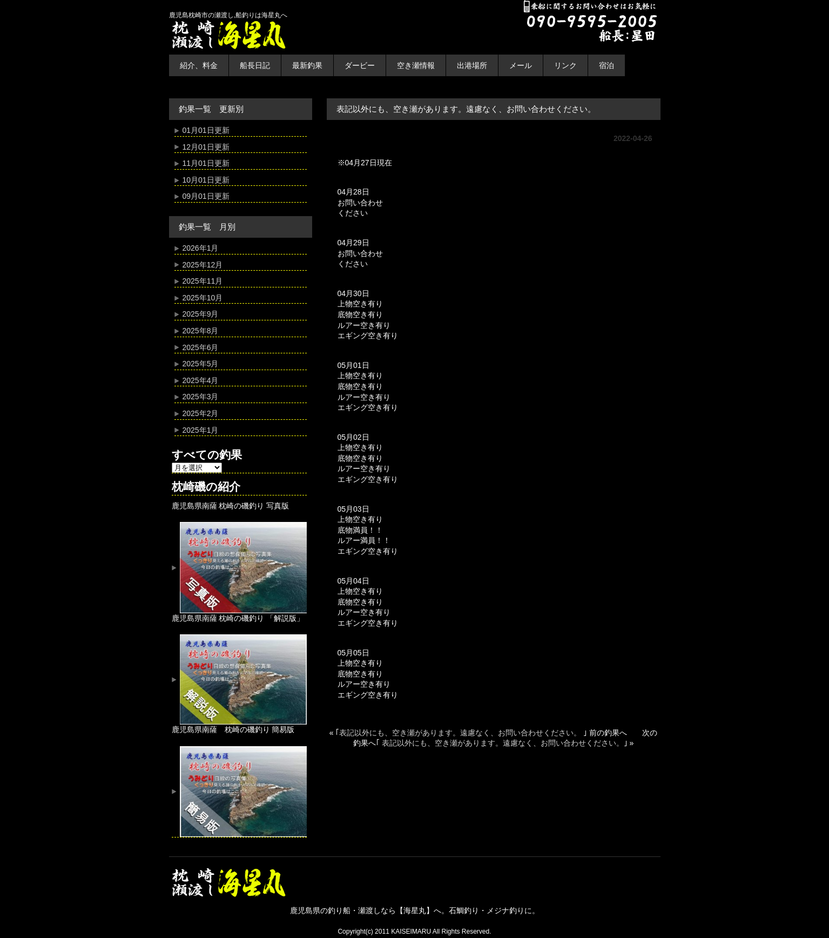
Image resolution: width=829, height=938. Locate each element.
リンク (565, 65)
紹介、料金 (199, 65)
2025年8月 (201, 330)
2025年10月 (203, 297)
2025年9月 (201, 314)
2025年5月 (201, 363)
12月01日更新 (206, 147)
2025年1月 (201, 430)
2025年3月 (201, 396)
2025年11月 (203, 281)
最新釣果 (307, 65)
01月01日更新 (206, 130)
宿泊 (606, 65)
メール (520, 65)
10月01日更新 (206, 180)
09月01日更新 (206, 196)
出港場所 (472, 65)
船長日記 (255, 65)
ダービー (360, 65)
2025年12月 (203, 264)
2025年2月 (201, 413)
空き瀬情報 (416, 65)
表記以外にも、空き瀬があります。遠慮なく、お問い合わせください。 (461, 732)
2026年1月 (201, 248)
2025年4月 (201, 380)
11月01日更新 (206, 163)
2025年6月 (201, 347)
